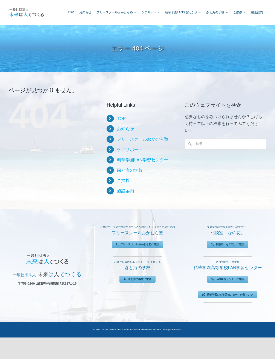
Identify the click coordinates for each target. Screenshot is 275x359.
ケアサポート (130, 149)
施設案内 (125, 190)
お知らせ (125, 128)
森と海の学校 (130, 170)
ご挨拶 (123, 180)
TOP (121, 118)
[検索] (190, 144)
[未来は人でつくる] (26, 9)
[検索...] (225, 144)
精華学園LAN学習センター (142, 159)
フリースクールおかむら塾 (142, 139)
